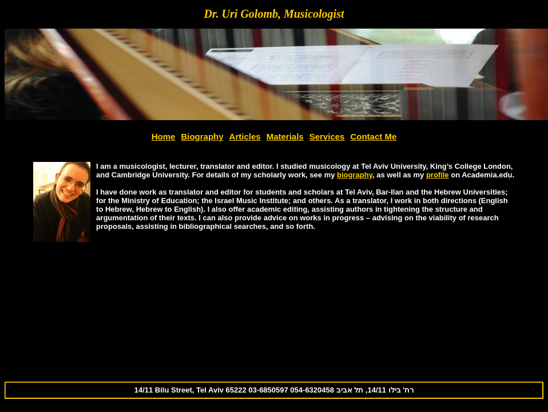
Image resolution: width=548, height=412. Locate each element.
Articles (245, 136)
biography (354, 175)
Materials (285, 136)
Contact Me (373, 136)
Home (164, 136)
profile (437, 175)
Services (327, 136)
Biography (202, 136)
